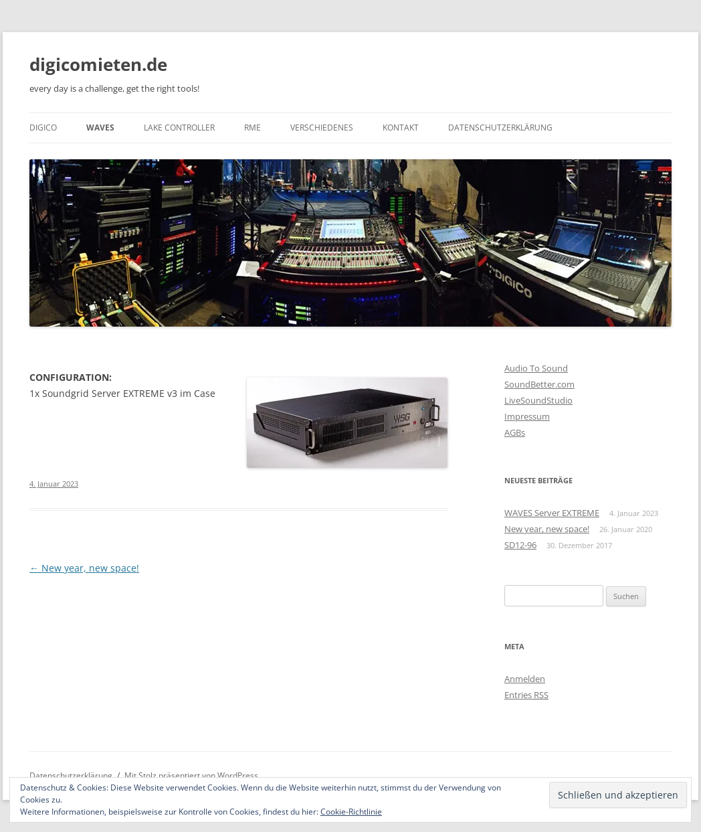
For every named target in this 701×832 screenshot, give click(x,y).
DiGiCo (43, 127)
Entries (526, 695)
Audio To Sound (536, 368)
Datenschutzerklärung (500, 127)
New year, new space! (84, 568)
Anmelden (524, 679)
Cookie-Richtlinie (351, 811)
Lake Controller (179, 127)
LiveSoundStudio (538, 400)
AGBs (514, 432)
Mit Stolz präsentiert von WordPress (191, 775)
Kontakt (401, 127)
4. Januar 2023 (53, 484)
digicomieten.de (98, 64)
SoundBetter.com (539, 384)
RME (252, 127)
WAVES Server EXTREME (551, 513)
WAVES (100, 127)
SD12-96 (520, 545)
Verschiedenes (321, 127)
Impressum (527, 416)
